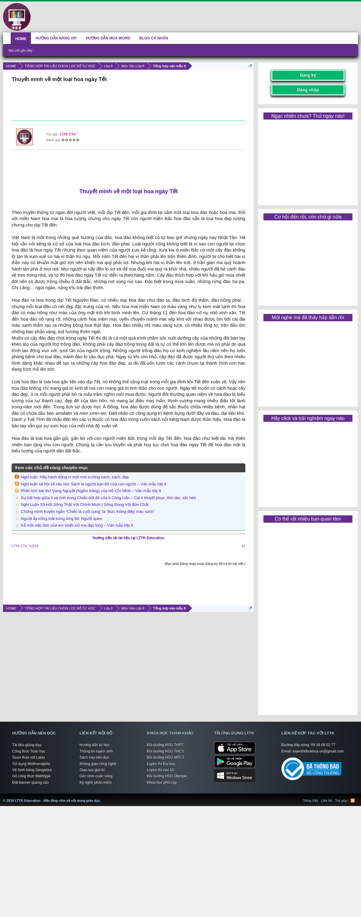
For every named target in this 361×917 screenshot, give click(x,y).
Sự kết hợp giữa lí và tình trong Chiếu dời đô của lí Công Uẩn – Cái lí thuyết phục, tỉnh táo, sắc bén (108, 497)
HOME (20, 39)
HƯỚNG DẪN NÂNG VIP (56, 38)
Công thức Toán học (28, 751)
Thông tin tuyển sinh (96, 751)
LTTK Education (102, 796)
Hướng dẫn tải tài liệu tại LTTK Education (129, 538)
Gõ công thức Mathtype (31, 776)
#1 (243, 546)
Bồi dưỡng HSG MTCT (165, 757)
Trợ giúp (341, 800)
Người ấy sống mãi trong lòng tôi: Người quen (61, 518)
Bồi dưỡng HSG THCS (165, 751)
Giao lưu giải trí (92, 770)
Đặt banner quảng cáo (30, 782)
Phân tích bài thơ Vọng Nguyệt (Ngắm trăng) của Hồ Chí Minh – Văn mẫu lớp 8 (91, 490)
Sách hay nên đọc (94, 757)
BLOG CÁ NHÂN (154, 38)
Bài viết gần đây (20, 50)
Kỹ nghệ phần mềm (96, 782)
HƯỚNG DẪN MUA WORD (108, 38)
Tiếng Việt (310, 800)
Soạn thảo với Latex (28, 757)
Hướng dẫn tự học (95, 745)
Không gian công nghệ (98, 764)
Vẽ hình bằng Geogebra (32, 770)
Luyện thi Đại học (161, 764)
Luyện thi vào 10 (160, 770)
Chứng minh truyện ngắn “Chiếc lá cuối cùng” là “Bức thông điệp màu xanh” (88, 511)
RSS (353, 800)
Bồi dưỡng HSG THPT (165, 745)
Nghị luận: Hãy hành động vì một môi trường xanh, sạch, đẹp (75, 477)
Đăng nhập (308, 90)
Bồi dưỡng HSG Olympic (167, 776)
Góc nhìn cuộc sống (96, 776)
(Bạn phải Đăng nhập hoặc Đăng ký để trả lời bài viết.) (205, 563)
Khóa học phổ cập (162, 782)
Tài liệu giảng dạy (26, 745)
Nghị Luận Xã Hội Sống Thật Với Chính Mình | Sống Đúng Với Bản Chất (84, 504)
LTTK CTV (68, 134)
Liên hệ (326, 800)
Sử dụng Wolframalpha (31, 764)
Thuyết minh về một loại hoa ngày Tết (128, 191)
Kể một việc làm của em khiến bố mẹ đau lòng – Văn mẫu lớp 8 (77, 525)
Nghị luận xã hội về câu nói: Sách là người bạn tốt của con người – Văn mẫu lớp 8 (93, 484)
